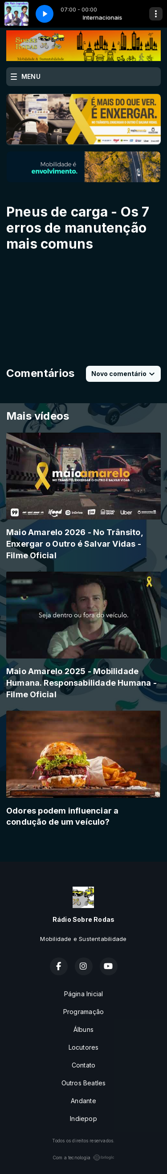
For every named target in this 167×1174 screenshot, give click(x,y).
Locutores (84, 1047)
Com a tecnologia (83, 1157)
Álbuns (83, 1029)
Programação (83, 1011)
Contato (83, 1065)
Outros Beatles (83, 1083)
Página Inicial (83, 994)
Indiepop (83, 1118)
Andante (83, 1100)
